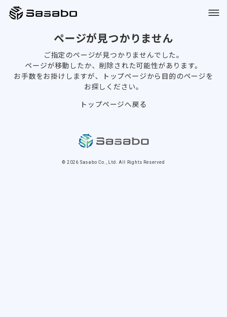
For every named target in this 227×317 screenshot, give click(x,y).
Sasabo (44, 13)
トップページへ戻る (113, 104)
